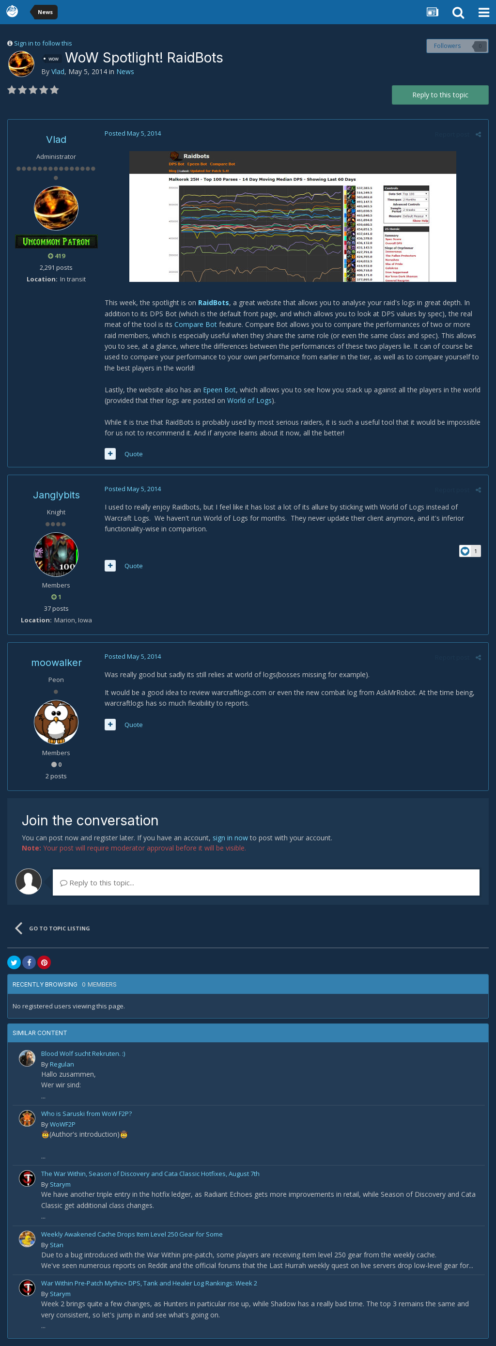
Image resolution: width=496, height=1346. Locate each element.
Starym (60, 1184)
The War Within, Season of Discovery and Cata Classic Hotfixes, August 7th (150, 1173)
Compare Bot (195, 324)
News (125, 71)
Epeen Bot (219, 389)
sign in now (230, 837)
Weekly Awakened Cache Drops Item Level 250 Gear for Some (132, 1234)
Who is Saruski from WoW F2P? (86, 1113)
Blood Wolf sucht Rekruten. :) (83, 1053)
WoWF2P (63, 1124)
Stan (56, 1244)
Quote (133, 453)
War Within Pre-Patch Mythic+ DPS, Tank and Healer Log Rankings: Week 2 (149, 1283)
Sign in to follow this (43, 43)
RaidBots (213, 302)
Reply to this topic (440, 94)
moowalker (56, 662)
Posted (133, 133)
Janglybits (56, 495)
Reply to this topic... (97, 882)
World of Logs (249, 400)
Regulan (62, 1064)
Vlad (57, 71)
